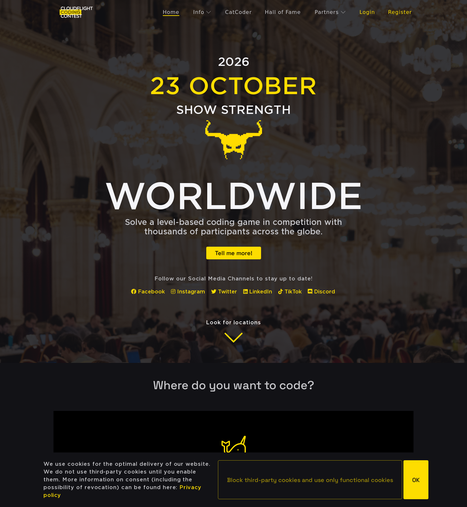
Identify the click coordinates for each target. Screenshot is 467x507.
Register (400, 12)
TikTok (290, 292)
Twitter (224, 292)
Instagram (188, 292)
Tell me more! (233, 253)
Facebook (148, 292)
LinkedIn (257, 292)
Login (367, 12)
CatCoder (238, 12)
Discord (321, 292)
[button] (310, 479)
